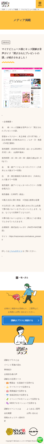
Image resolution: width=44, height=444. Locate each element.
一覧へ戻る (23, 278)
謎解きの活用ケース (12, 379)
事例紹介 (8, 370)
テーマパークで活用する (20, 387)
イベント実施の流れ (12, 365)
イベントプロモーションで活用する (25, 399)
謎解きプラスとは (11, 360)
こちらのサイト (15, 251)
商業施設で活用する (18, 391)
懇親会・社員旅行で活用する (22, 383)
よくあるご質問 (33, 409)
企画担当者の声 (10, 374)
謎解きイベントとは (12, 409)
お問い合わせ (32, 413)
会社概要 (8, 413)
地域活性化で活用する (19, 395)
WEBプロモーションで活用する (23, 403)
